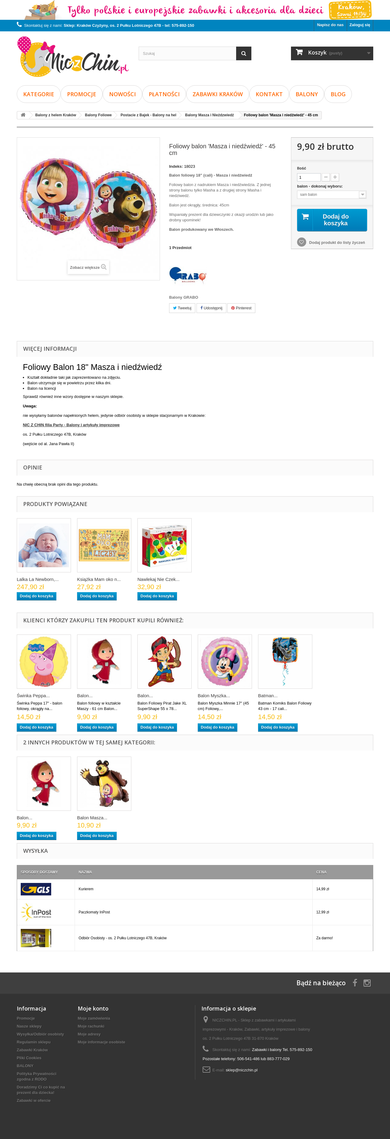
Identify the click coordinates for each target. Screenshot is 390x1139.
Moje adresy (89, 1034)
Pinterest (241, 308)
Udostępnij (211, 308)
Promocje (81, 94)
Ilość (301, 168)
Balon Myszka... (214, 695)
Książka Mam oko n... (99, 579)
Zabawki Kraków (218, 94)
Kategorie (38, 94)
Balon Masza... (92, 817)
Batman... (268, 695)
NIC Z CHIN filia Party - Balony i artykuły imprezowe (71, 425)
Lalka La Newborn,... (38, 579)
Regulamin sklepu (34, 1042)
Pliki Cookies (29, 1058)
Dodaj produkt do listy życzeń (336, 242)
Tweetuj (182, 308)
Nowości (122, 94)
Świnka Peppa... (33, 695)
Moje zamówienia (94, 1018)
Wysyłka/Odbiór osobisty (40, 1034)
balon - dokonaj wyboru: (320, 186)
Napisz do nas (330, 25)
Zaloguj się (359, 25)
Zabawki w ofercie (34, 1100)
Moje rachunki (91, 1026)
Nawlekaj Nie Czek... (158, 579)
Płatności (164, 94)
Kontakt (269, 94)
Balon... (85, 695)
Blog (338, 94)
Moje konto (93, 1008)
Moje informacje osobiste (101, 1042)
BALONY (307, 94)
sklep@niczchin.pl (241, 1070)
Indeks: (176, 166)
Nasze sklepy (29, 1026)
